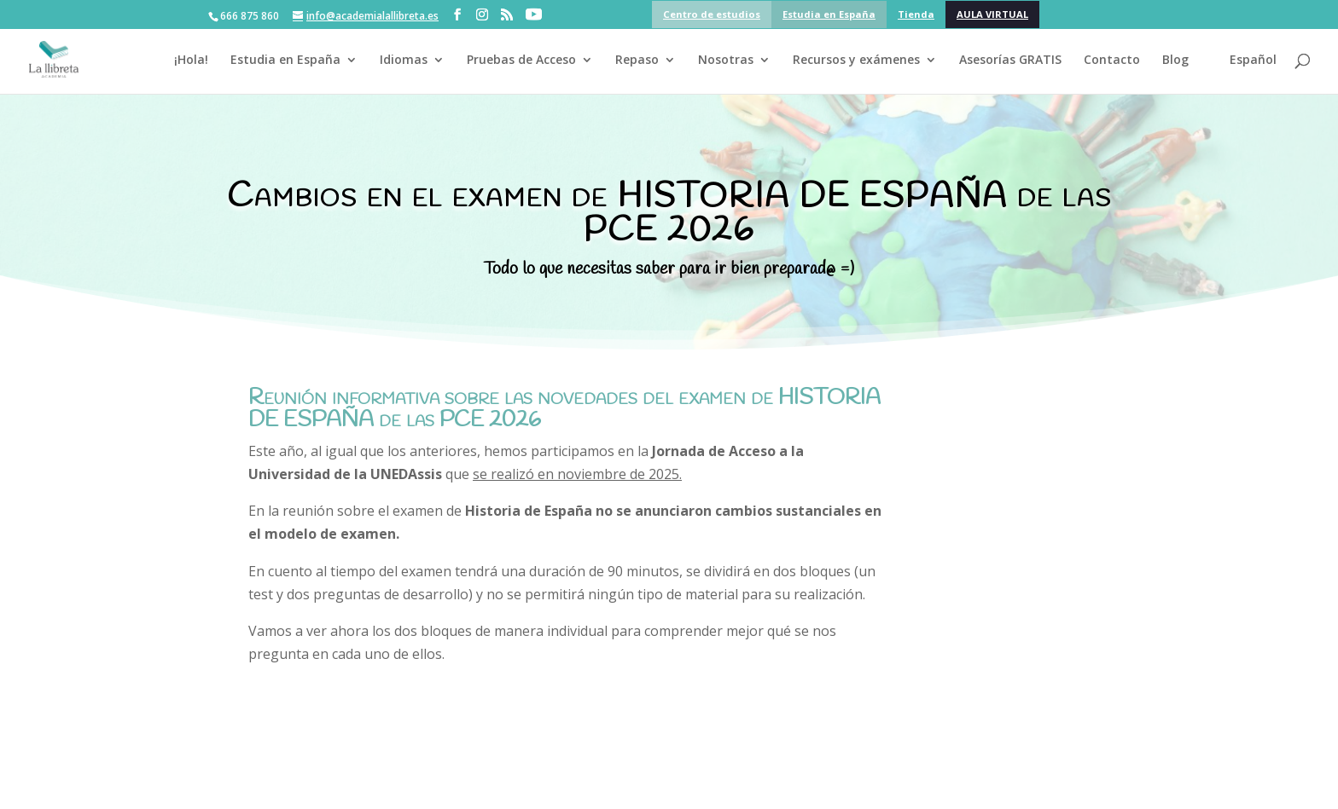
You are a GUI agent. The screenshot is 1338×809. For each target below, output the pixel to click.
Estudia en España (829, 14)
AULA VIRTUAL (992, 14)
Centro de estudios (711, 14)
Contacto (1112, 60)
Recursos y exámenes (856, 60)
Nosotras (725, 60)
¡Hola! (191, 60)
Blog (1175, 60)
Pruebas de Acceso (521, 60)
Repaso (637, 60)
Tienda (916, 14)
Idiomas (404, 60)
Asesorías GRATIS (1010, 60)
